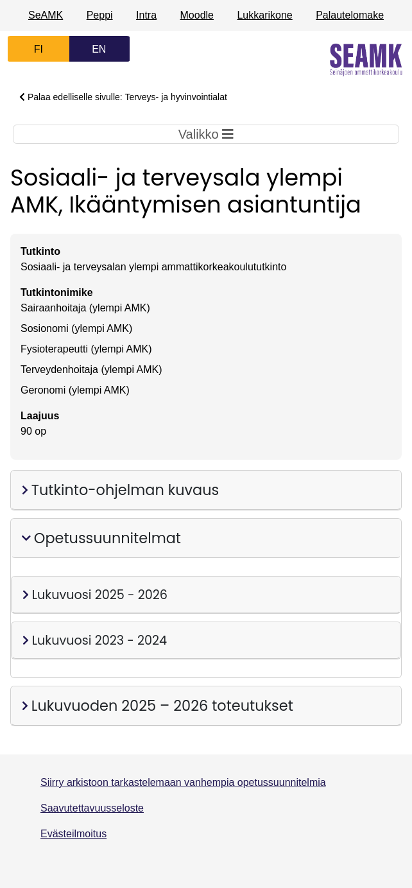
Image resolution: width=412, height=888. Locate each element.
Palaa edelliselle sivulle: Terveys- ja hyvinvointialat (123, 97)
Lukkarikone (264, 15)
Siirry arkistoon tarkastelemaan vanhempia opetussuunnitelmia (183, 782)
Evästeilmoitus (73, 833)
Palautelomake (350, 15)
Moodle (197, 15)
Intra (146, 15)
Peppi (100, 15)
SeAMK (45, 15)
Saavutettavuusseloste (92, 808)
